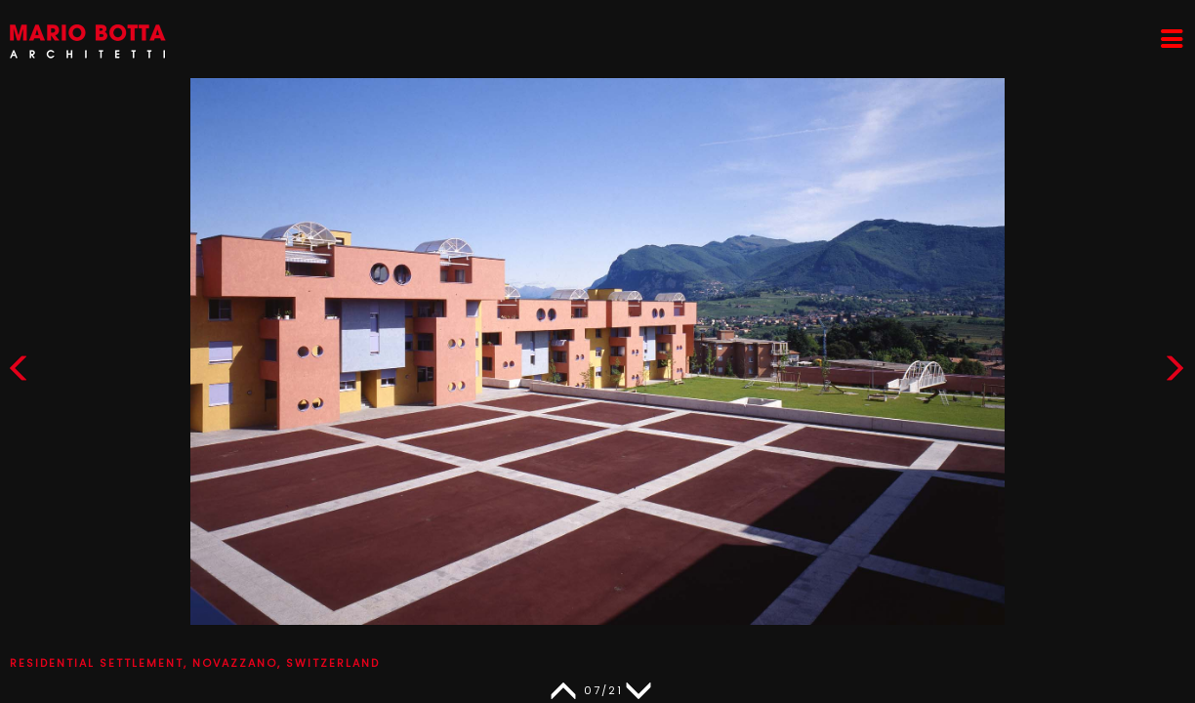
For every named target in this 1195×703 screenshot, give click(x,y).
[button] (1174, 372)
